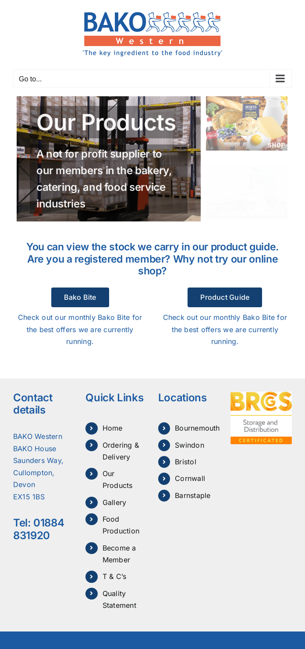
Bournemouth (197, 428)
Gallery (115, 502)
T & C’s (115, 576)
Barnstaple (192, 495)
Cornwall (190, 478)
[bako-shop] (246, 99)
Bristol (185, 461)
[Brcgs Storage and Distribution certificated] (261, 395)
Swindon (189, 445)
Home (113, 428)
